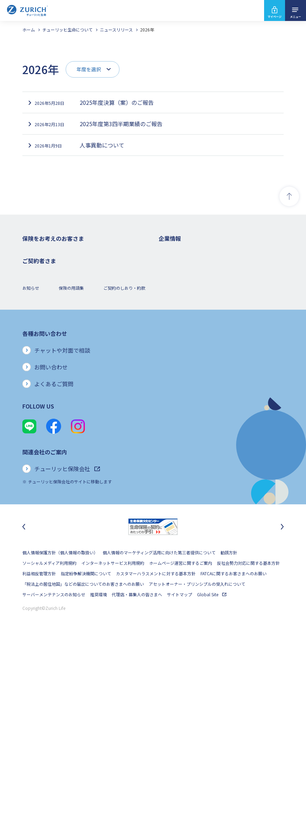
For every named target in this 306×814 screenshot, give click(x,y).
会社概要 (167, 263)
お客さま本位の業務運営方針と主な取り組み (200, 336)
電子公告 (167, 305)
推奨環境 (98, 769)
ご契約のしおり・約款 (124, 463)
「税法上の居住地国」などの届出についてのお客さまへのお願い (83, 759)
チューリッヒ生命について (67, 30)
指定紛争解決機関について (86, 748)
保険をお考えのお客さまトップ (51, 252)
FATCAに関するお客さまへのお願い (234, 748)
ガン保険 (30, 273)
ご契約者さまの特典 (41, 357)
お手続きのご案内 (39, 414)
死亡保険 (30, 263)
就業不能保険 (35, 305)
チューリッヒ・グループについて (190, 326)
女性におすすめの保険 (43, 326)
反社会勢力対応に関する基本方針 (248, 738)
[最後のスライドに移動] (23, 701)
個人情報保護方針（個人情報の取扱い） (60, 727)
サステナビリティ (175, 367)
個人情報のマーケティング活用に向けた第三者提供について (159, 727)
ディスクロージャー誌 (179, 294)
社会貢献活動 (171, 388)
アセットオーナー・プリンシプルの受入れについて (197, 759)
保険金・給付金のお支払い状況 (188, 357)
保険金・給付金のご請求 (45, 404)
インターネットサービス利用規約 (112, 738)
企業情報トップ (173, 252)
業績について (171, 284)
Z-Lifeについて (36, 435)
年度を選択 (88, 69)
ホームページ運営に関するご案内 (180, 738)
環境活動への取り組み (180, 399)
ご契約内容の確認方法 (43, 425)
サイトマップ (179, 769)
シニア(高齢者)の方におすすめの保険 (57, 336)
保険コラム (32, 347)
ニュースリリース (116, 30)
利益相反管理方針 (39, 748)
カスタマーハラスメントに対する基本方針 (156, 748)
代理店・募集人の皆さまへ (137, 769)
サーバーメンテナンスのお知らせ (53, 769)
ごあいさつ (169, 273)
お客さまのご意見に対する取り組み (192, 347)
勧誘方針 (228, 727)
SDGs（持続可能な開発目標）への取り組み (199, 378)
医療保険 (30, 284)
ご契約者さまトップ (41, 393)
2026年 (147, 30)
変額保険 (30, 315)
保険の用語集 (71, 463)
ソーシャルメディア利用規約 (49, 738)
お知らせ (30, 463)
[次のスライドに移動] (282, 701)
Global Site (211, 769)
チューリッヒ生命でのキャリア (188, 409)
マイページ (275, 17)
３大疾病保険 (35, 294)
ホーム (28, 30)
